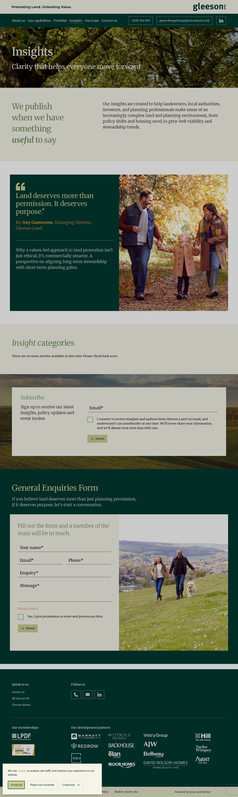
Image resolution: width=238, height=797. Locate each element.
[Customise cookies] (71, 785)
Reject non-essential (42, 784)
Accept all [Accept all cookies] (16, 784)
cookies (22, 770)
